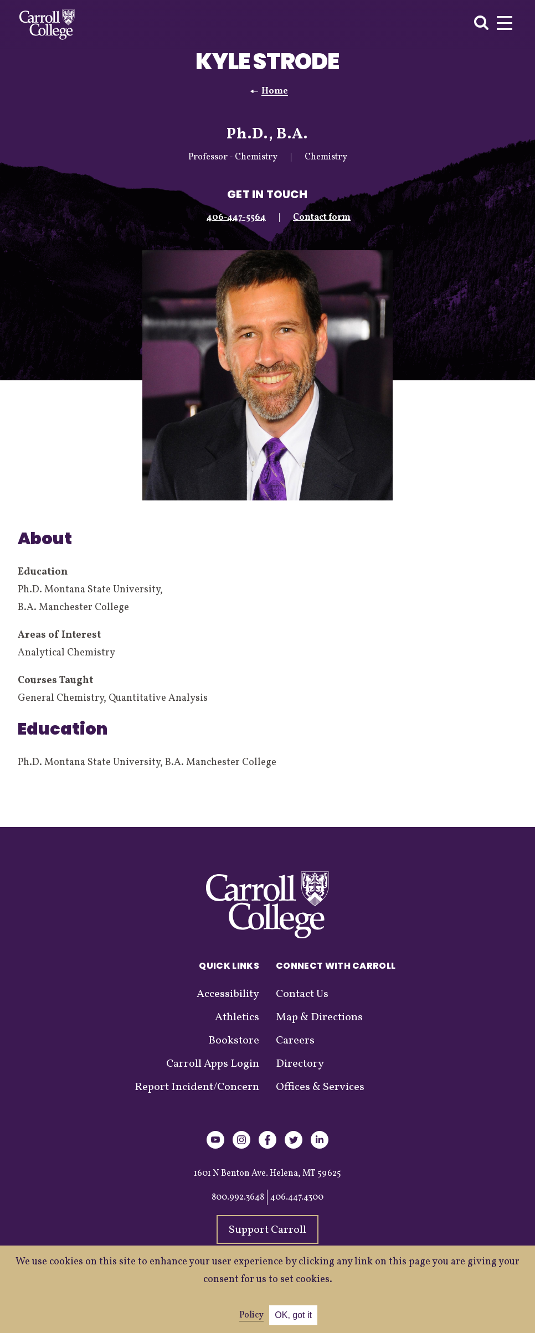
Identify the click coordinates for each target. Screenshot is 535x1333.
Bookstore (233, 1040)
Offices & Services (320, 1087)
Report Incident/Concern (197, 1087)
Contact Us (302, 994)
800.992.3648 (238, 1197)
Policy (251, 1315)
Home (274, 91)
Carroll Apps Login (212, 1064)
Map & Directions (319, 1017)
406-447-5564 (236, 217)
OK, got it (293, 1315)
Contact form (322, 217)
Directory (300, 1064)
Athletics (237, 1017)
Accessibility (228, 994)
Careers (295, 1040)
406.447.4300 (296, 1197)
